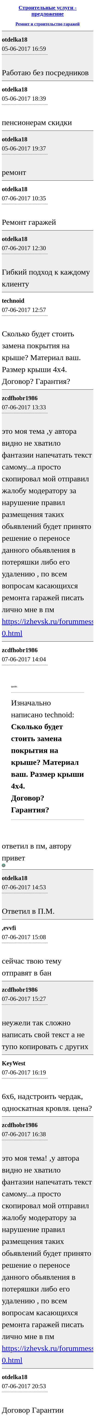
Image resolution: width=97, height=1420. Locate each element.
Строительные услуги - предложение (48, 11)
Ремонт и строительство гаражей (47, 23)
